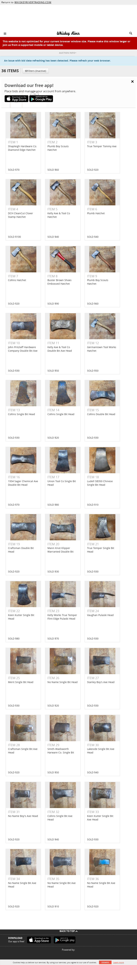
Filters (35, 71)
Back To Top (69, 931)
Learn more (118, 962)
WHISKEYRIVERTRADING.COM (32, 2)
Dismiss (105, 962)
